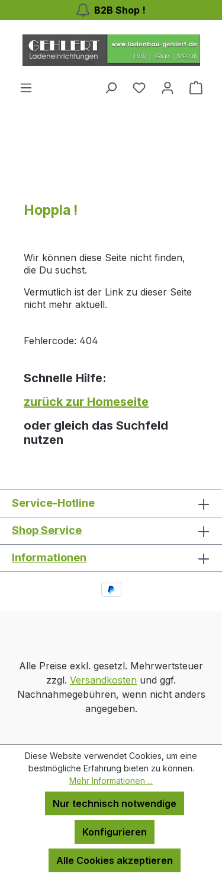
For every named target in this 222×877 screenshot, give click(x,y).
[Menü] (26, 87)
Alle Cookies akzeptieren (114, 860)
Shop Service (47, 530)
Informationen (49, 557)
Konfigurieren (114, 832)
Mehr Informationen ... (111, 781)
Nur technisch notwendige (114, 803)
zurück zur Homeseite (86, 402)
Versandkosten (103, 680)
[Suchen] (110, 87)
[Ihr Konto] (167, 87)
